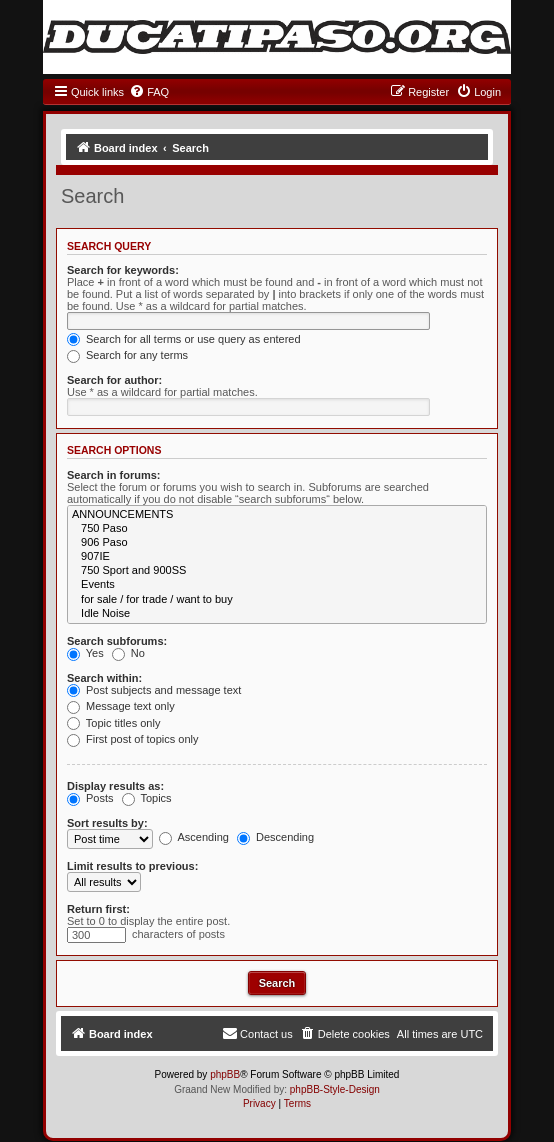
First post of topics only (133, 739)
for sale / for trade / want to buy (277, 600)
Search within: (104, 678)
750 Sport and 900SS (277, 571)
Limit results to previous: (132, 866)
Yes (85, 653)
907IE (277, 557)
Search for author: (114, 380)
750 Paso (277, 529)
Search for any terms (127, 355)
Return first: (98, 909)
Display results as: (115, 786)
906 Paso (277, 543)
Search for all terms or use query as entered (184, 339)
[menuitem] (149, 92)
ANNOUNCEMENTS (277, 515)
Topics (147, 798)
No (128, 653)
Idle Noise (277, 614)
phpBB (225, 1074)
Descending (275, 837)
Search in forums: (114, 475)
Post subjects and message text (154, 690)
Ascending (194, 837)
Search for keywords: (123, 270)
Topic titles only (113, 723)
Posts (90, 798)
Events (277, 585)
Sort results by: (107, 823)
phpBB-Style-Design (335, 1089)
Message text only (121, 706)
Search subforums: (117, 641)
